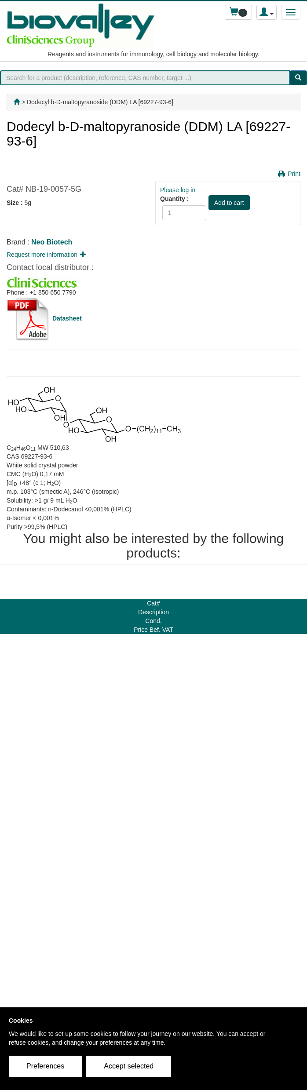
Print (294, 173)
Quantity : (174, 198)
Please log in (177, 189)
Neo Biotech (51, 242)
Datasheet (67, 318)
